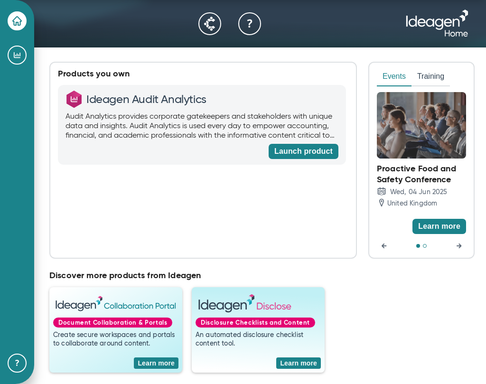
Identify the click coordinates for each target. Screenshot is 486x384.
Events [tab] (394, 76)
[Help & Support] (17, 363)
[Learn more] (439, 226)
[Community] (210, 24)
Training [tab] (430, 76)
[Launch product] (303, 151)
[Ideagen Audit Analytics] (17, 55)
